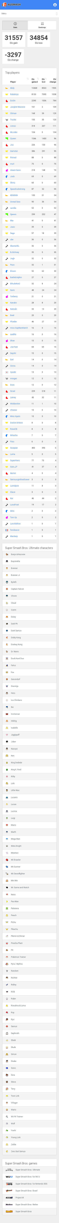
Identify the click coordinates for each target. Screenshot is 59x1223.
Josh (12, 176)
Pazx (12, 265)
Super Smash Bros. (19, 1211)
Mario (11, 825)
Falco (11, 665)
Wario (11, 1110)
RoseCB (13, 429)
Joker (11, 741)
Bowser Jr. (13, 575)
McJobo (13, 132)
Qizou (12, 366)
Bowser (12, 568)
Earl (12, 359)
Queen (13, 138)
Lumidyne (14, 486)
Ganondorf (13, 679)
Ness (11, 894)
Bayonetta (13, 561)
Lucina (11, 811)
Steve (11, 1082)
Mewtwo (12, 853)
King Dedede (14, 762)
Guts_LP (13, 467)
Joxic (12, 227)
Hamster (14, 151)
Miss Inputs (15, 416)
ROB (10, 992)
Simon (11, 1054)
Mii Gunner (13, 867)
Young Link (13, 1137)
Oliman (13, 113)
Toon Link (12, 1096)
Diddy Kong (13, 637)
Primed (13, 157)
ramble (13, 208)
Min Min (12, 880)
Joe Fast (14, 347)
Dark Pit (12, 624)
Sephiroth (12, 1033)
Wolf (10, 1123)
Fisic (12, 442)
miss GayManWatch (19, 328)
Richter (11, 978)
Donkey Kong (14, 644)
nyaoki (13, 372)
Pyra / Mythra (14, 964)
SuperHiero (15, 460)
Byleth (11, 582)
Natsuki (13, 309)
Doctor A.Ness (16, 423)
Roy (10, 1012)
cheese (13, 410)
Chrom (11, 596)
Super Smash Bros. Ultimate (23, 1170)
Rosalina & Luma (16, 1005)
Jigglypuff (13, 735)
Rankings (42, 25)
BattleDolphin (16, 277)
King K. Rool (13, 769)
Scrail (12, 391)
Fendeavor (14, 530)
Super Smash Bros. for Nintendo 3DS (26, 1184)
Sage (12, 233)
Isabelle (12, 728)
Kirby (10, 776)
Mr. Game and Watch (17, 887)
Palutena (12, 908)
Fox (10, 672)
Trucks (13, 120)
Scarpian (14, 448)
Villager (12, 1103)
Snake (11, 1061)
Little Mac (13, 790)
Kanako (13, 303)
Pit (9, 950)
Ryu (10, 1019)
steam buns (15, 170)
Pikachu (12, 929)
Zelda (11, 1144)
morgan (13, 378)
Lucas (11, 804)
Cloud (11, 603)
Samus (11, 1026)
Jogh (12, 258)
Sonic (11, 1068)
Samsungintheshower (19, 479)
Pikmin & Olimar (15, 936)
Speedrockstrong (17, 189)
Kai (11, 498)
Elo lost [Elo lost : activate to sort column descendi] (43, 80)
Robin (11, 998)
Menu (4, 13)
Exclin (12, 101)
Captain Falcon (15, 589)
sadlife (13, 334)
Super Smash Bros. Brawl (21, 1190)
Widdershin (15, 404)
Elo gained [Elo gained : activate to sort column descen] (35, 80)
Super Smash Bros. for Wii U (23, 1177)
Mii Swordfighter (15, 873)
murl (12, 164)
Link (10, 783)
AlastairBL (14, 246)
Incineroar (13, 714)
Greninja (12, 686)
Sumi (12, 290)
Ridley (11, 984)
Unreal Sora (15, 202)
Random (12, 971)
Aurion (13, 473)
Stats (15, 25)
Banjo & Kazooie (15, 554)
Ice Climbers (14, 700)
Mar (12, 221)
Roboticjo (14, 94)
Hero (10, 693)
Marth (11, 832)
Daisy (11, 617)
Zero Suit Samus (15, 1151)
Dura (12, 385)
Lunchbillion (15, 524)
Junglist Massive (17, 107)
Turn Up (13, 517)
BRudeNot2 (15, 284)
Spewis (13, 214)
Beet (12, 315)
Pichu (11, 922)
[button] (55, 4)
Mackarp (14, 536)
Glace (12, 492)
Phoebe (13, 322)
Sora (10, 1075)
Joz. (12, 145)
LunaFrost (14, 505)
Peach (11, 915)
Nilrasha (13, 435)
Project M (15, 1197)
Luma (12, 454)
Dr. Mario (12, 651)
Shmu (12, 183)
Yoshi (11, 1130)
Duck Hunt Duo (15, 658)
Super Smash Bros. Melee (22, 1204)
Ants (12, 511)
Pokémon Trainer (16, 957)
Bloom (13, 271)
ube (11, 239)
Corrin (11, 610)
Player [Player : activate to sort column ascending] (13, 82)
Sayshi (13, 353)
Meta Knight (13, 846)
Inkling (11, 721)
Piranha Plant (14, 943)
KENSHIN (14, 195)
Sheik (11, 1040)
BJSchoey (14, 252)
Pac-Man (12, 901)
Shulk (11, 1047)
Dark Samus (14, 630)
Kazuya (11, 749)
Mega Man (13, 839)
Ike (10, 707)
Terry (10, 1089)
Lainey (13, 397)
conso (13, 126)
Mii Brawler (13, 860)
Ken (10, 755)
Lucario (11, 797)
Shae (12, 341)
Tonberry (14, 296)
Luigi (10, 818)
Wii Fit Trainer (14, 1116)
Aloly (12, 88)
